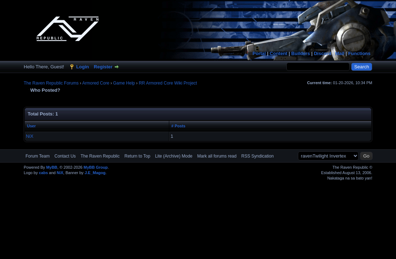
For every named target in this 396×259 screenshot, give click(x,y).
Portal (259, 53)
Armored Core (95, 83)
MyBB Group (95, 167)
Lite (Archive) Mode (173, 156)
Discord (322, 53)
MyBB (51, 167)
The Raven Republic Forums (51, 83)
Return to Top (137, 156)
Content (278, 53)
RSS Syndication (257, 156)
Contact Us (64, 156)
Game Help (124, 83)
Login (82, 66)
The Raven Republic (100, 156)
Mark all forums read (216, 156)
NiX (29, 136)
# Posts (178, 126)
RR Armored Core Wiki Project (168, 83)
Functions (359, 53)
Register (103, 66)
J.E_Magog (94, 173)
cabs (43, 173)
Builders (300, 53)
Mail (339, 53)
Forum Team (38, 156)
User (31, 126)
